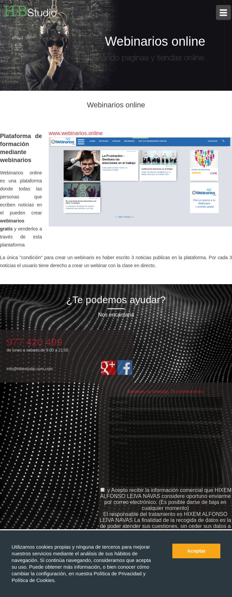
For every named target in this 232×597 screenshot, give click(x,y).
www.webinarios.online (76, 133)
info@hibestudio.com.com (30, 369)
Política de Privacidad (118, 573)
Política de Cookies (33, 580)
